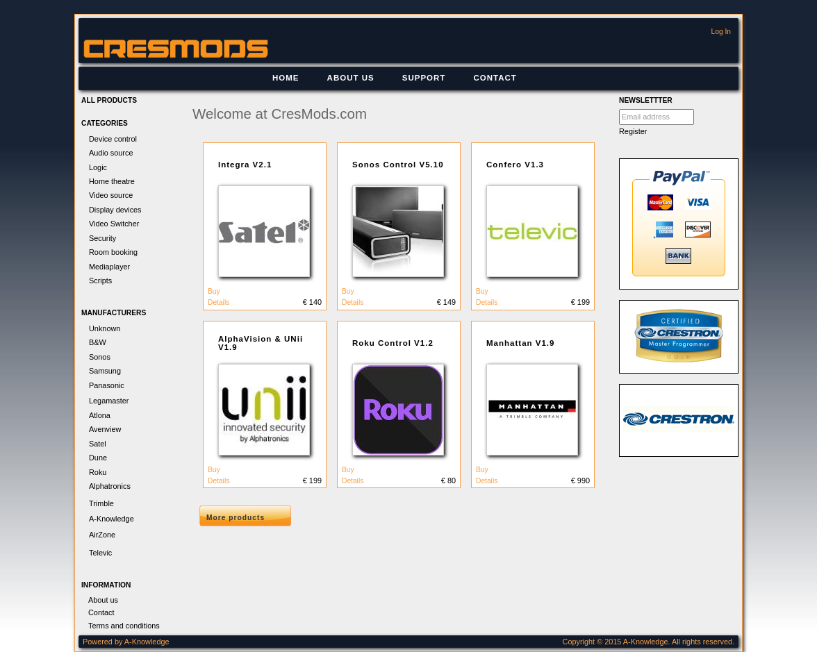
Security (102, 238)
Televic (100, 553)
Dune (98, 457)
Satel (97, 444)
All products (109, 100)
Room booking (113, 252)
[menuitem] (285, 78)
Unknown (104, 328)
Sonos (99, 357)
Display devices (115, 210)
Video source (111, 195)
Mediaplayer (109, 266)
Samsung (105, 371)
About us (350, 78)
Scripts (100, 280)
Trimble (101, 503)
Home (285, 78)
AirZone (102, 534)
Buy (214, 291)
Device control (113, 139)
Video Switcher (114, 223)
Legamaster (109, 400)
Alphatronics (110, 486)
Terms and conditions (124, 625)
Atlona (99, 415)
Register (633, 131)
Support (424, 78)
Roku (97, 472)
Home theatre (112, 181)
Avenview (105, 429)
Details (218, 302)
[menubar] (394, 78)
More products (235, 517)
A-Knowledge (111, 519)
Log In (721, 31)
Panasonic (106, 385)
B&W (97, 342)
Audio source (111, 153)
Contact (494, 78)
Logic (98, 167)
